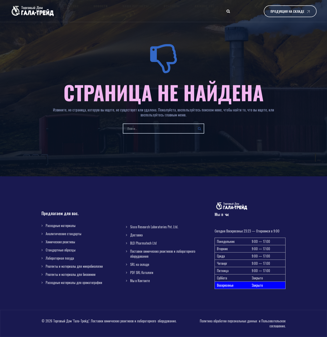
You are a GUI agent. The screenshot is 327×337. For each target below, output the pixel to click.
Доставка (136, 234)
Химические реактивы (60, 241)
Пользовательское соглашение (273, 323)
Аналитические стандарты (63, 233)
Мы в (222, 214)
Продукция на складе (287, 11)
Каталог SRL (169, 11)
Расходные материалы (60, 225)
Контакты (145, 11)
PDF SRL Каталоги (141, 272)
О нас (73, 11)
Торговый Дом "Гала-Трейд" (71, 320)
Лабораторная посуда (60, 258)
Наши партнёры (117, 11)
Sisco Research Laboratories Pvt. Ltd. (154, 226)
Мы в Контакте (140, 280)
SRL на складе (139, 264)
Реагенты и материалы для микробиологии (74, 266)
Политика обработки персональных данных (228, 320)
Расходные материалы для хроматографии (74, 282)
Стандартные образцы (60, 249)
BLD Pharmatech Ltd (143, 243)
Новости (91, 11)
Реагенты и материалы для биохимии (71, 274)
